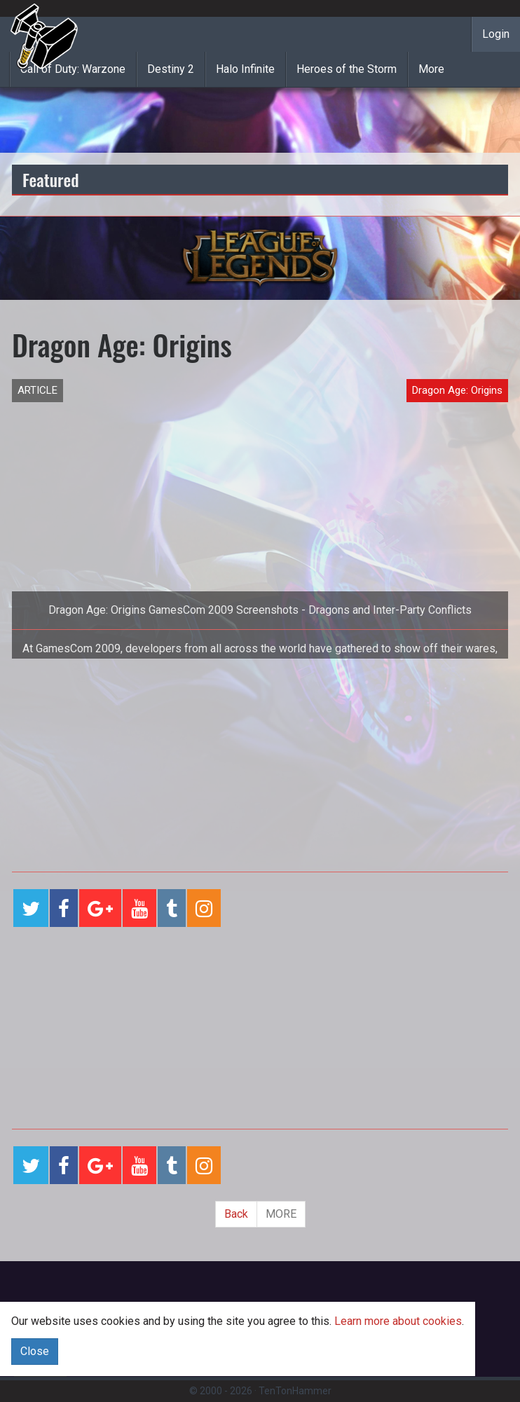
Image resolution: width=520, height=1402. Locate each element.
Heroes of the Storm (346, 69)
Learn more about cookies (398, 1321)
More (431, 69)
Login (495, 34)
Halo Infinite (245, 69)
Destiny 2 (170, 69)
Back (236, 1214)
